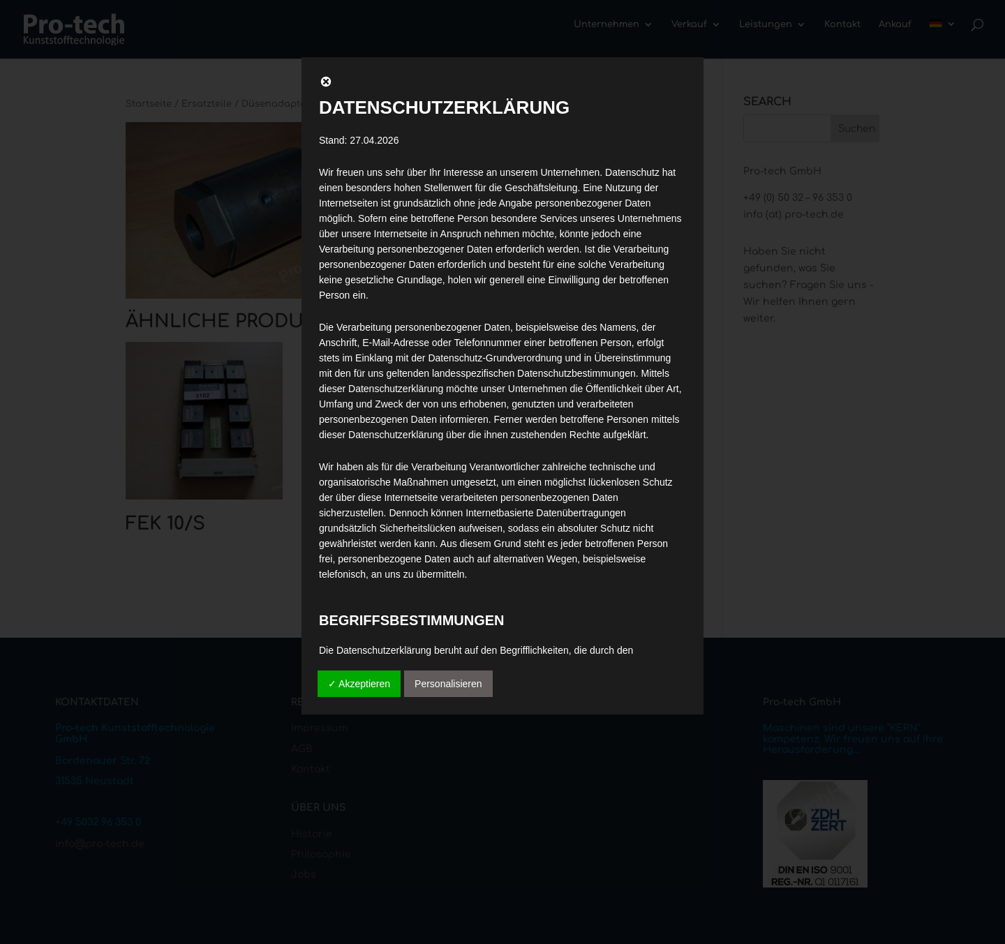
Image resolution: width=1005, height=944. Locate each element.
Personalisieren (448, 683)
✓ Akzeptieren (359, 683)
